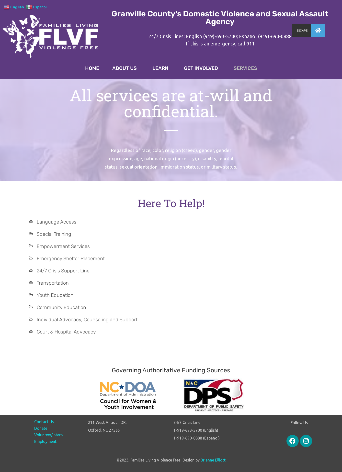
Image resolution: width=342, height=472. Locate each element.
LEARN (161, 68)
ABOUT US (125, 68)
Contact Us (44, 421)
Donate (40, 428)
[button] (318, 30)
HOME (92, 68)
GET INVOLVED (202, 68)
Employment (45, 441)
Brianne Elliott (213, 460)
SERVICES (245, 68)
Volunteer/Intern (48, 435)
